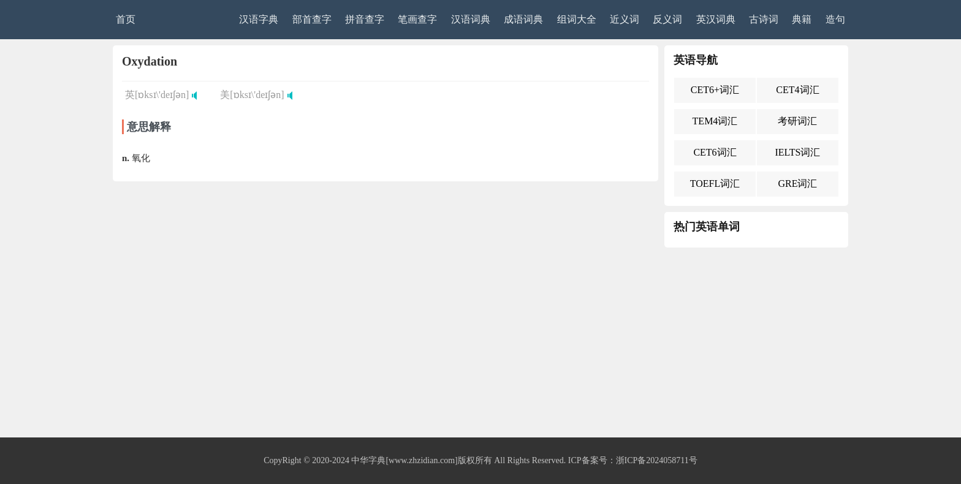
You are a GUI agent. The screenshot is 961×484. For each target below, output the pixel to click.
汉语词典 (470, 19)
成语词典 (523, 19)
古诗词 (763, 19)
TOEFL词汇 (715, 183)
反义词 (667, 19)
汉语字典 (258, 19)
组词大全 (576, 19)
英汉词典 (715, 19)
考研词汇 (797, 121)
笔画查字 (417, 19)
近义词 (624, 19)
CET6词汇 (714, 152)
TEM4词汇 (715, 121)
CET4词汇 (797, 90)
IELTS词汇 (797, 152)
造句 (835, 19)
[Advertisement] (480, 345)
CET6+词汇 (715, 90)
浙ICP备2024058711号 (656, 460)
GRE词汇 (797, 183)
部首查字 (312, 19)
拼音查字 (364, 19)
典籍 (801, 19)
